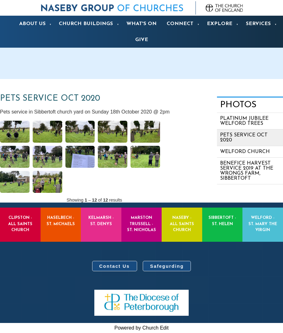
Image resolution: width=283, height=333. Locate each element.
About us (32, 23)
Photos (238, 105)
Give (141, 39)
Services (258, 23)
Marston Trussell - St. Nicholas (141, 224)
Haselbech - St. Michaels (61, 221)
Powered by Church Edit (141, 327)
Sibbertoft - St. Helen (222, 221)
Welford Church (245, 151)
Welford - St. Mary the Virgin (262, 224)
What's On (141, 23)
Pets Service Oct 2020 (244, 138)
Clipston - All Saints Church (20, 224)
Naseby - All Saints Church (182, 224)
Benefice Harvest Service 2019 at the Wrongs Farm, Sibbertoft (246, 171)
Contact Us (114, 266)
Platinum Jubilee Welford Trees (244, 121)
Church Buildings (86, 23)
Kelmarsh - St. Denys (101, 221)
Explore (219, 23)
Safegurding (167, 266)
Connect (180, 23)
